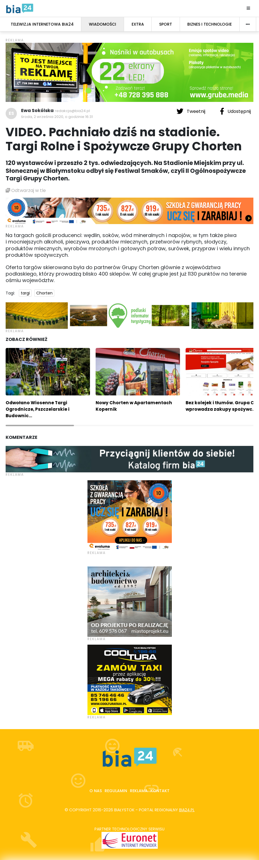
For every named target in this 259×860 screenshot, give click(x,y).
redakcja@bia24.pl (72, 110)
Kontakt (160, 790)
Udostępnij (235, 111)
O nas (95, 790)
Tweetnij (191, 111)
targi (25, 293)
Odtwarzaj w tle (26, 190)
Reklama (139, 790)
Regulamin (116, 790)
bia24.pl (187, 810)
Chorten (44, 293)
